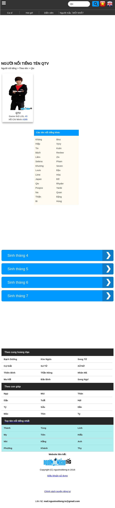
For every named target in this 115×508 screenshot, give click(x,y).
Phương (8, 448)
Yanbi (59, 188)
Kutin (58, 148)
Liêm (37, 157)
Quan (59, 192)
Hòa (58, 174)
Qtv (32, 68)
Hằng (43, 441)
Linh (80, 428)
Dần (80, 407)
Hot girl (29, 13)
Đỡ (57, 179)
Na (36, 192)
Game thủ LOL (18, 116)
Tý (5, 407)
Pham (59, 161)
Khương (39, 166)
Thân (80, 393)
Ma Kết (7, 379)
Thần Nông (46, 372)
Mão (6, 413)
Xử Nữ (81, 366)
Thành (7, 428)
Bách (38, 152)
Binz (58, 139)
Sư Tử (44, 366)
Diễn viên (48, 13)
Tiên (43, 434)
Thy (80, 448)
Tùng (43, 428)
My (5, 434)
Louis (38, 170)
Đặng (59, 196)
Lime (37, 174)
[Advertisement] (57, 37)
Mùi (43, 393)
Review (60, 152)
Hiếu (80, 434)
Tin (36, 148)
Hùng (59, 201)
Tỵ (79, 413)
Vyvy (58, 143)
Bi (36, 201)
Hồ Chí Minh (18, 119)
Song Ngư (83, 379)
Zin (57, 157)
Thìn (43, 413)
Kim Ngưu (46, 359)
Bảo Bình (46, 379)
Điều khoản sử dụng (57, 475)
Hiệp (37, 143)
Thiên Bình (9, 372)
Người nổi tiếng (9, 68)
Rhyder (59, 183)
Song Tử (82, 359)
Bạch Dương (10, 359)
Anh (80, 441)
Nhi (5, 441)
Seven (59, 166)
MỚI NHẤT (78, 13)
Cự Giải (8, 366)
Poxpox (39, 188)
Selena (39, 161)
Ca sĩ (9, 13)
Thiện (38, 196)
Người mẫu (65, 13)
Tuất (43, 400)
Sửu (43, 407)
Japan (38, 179)
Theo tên (23, 68)
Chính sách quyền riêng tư (57, 491)
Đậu (58, 170)
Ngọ (6, 393)
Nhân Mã (82, 372)
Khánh (44, 448)
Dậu (6, 400)
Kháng (38, 139)
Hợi (79, 400)
